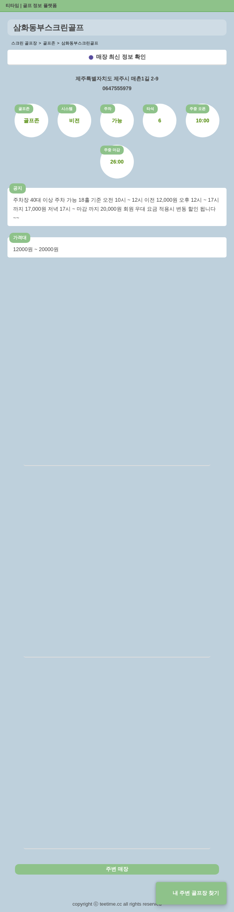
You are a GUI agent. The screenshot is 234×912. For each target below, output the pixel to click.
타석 (150, 109)
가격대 (20, 237)
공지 (17, 188)
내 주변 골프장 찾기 (196, 893)
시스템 (67, 109)
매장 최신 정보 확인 (121, 57)
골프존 (24, 109)
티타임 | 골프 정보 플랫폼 (31, 5)
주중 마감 (112, 150)
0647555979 (117, 88)
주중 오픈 (198, 109)
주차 (107, 109)
